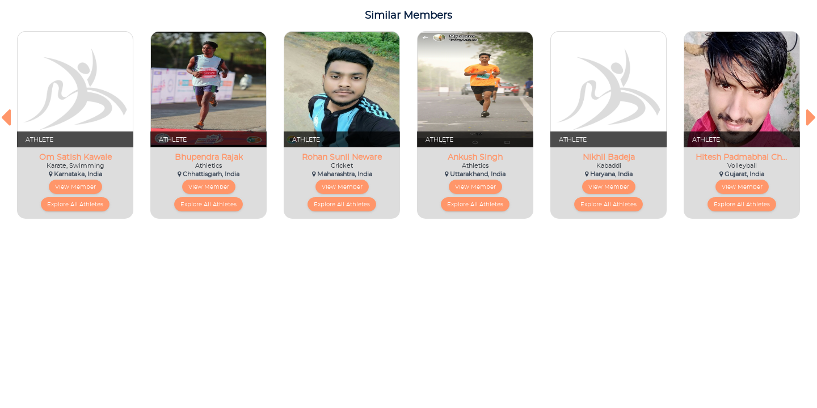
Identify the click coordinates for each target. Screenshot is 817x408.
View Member (75, 187)
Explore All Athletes (75, 204)
